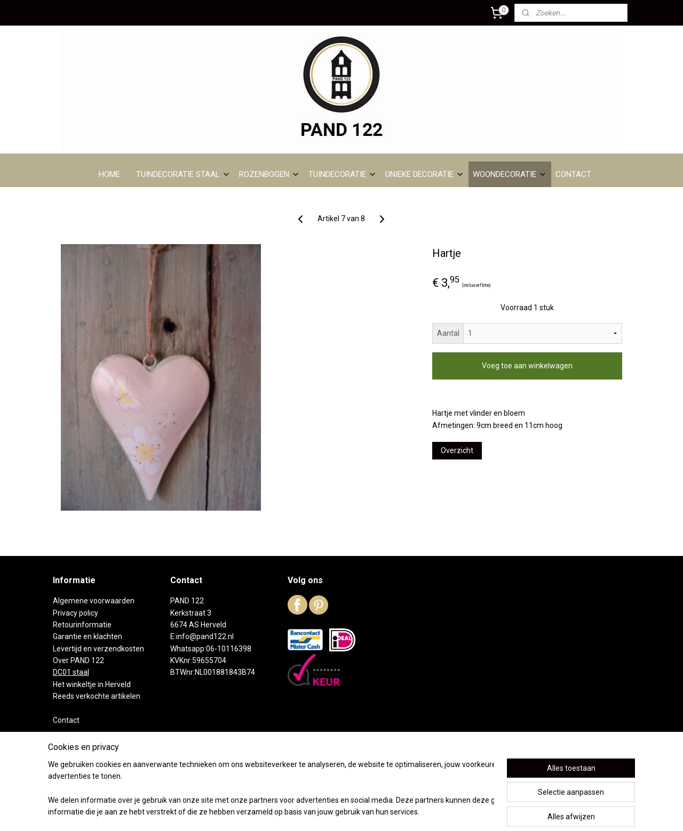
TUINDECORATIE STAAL (183, 174)
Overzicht (457, 450)
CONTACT (573, 174)
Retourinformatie (82, 624)
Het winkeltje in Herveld (92, 684)
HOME (109, 174)
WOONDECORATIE (510, 174)
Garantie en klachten (87, 636)
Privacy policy (75, 613)
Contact (66, 720)
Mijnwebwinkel (447, 811)
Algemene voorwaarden (93, 600)
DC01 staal (71, 672)
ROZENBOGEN (269, 174)
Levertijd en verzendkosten (98, 648)
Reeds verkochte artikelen (96, 696)
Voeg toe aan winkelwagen (527, 365)
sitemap (297, 811)
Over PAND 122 (78, 660)
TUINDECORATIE (342, 174)
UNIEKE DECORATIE (424, 174)
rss (318, 811)
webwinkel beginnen (356, 811)
